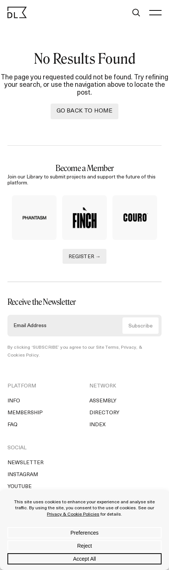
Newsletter (25, 463)
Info (13, 401)
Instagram (22, 475)
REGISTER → (84, 257)
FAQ (12, 425)
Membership (25, 413)
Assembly (103, 401)
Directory (104, 413)
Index (97, 425)
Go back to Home (84, 111)
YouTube (19, 487)
